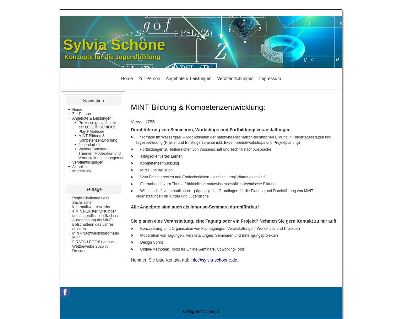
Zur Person (149, 78)
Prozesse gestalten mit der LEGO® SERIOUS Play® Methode (98, 127)
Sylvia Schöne (114, 44)
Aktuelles (80, 167)
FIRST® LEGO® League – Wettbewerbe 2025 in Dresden (94, 246)
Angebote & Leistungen (189, 78)
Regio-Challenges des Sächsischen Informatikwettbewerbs (91, 202)
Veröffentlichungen (235, 78)
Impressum (270, 78)
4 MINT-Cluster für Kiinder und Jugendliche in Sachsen (95, 213)
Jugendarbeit (89, 145)
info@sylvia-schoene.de (213, 259)
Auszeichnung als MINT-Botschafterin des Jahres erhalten (93, 224)
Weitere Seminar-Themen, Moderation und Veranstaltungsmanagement (102, 153)
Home (127, 78)
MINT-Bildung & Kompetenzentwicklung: (98, 138)
